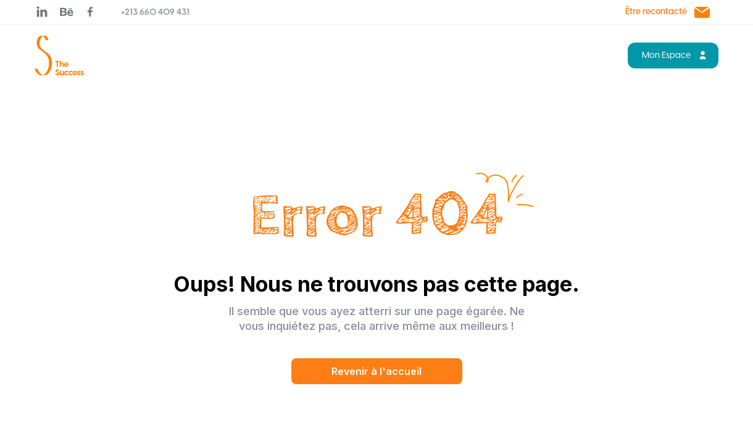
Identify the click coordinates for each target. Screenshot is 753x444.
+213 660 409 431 (155, 12)
